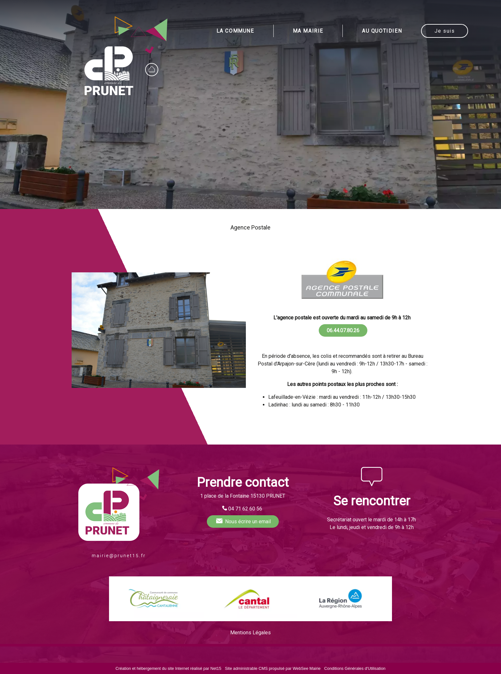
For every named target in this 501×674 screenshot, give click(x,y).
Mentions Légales (250, 633)
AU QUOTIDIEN (382, 31)
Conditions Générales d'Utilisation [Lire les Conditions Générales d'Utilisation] (355, 668)
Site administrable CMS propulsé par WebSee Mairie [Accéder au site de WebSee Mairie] (272, 668)
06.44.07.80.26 (343, 330)
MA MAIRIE (308, 31)
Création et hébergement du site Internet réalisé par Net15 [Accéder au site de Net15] (168, 668)
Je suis (444, 31)
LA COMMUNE (235, 31)
